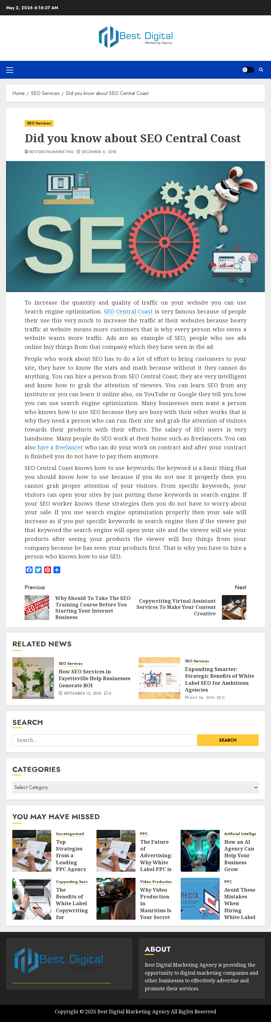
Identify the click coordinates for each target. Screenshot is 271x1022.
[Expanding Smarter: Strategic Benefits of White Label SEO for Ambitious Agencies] (159, 678)
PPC (144, 834)
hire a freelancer (60, 447)
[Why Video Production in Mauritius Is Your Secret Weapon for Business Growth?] (116, 899)
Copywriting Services (75, 882)
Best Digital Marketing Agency (133, 1011)
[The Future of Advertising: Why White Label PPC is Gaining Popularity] (116, 851)
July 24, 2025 (202, 698)
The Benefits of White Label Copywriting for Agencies (72, 907)
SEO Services (39, 123)
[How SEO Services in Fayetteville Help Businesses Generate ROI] (33, 678)
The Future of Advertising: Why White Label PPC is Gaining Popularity (156, 862)
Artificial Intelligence (244, 834)
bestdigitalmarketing (51, 152)
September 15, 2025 (82, 693)
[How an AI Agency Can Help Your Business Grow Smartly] (200, 851)
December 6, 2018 (99, 152)
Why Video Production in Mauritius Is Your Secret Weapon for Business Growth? (155, 913)
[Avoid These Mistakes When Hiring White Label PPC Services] (200, 899)
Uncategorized (70, 834)
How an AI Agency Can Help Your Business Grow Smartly (239, 859)
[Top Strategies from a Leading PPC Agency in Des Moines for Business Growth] (31, 851)
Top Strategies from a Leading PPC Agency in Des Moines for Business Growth (71, 869)
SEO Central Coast (128, 311)
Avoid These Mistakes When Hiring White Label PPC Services (239, 910)
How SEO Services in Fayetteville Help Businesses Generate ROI (94, 678)
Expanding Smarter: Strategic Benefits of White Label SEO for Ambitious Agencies (219, 679)
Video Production (156, 882)
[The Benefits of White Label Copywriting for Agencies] (31, 899)
